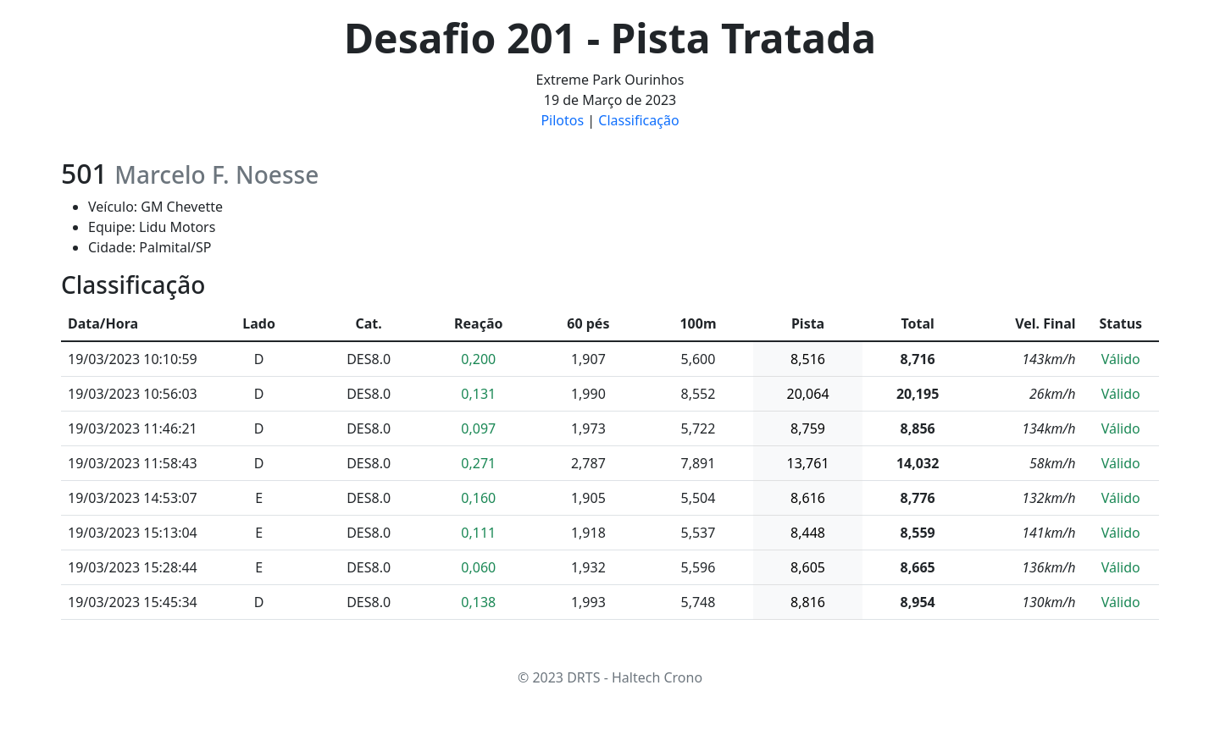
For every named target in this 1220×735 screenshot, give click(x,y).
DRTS (583, 677)
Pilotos (562, 120)
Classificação (638, 120)
